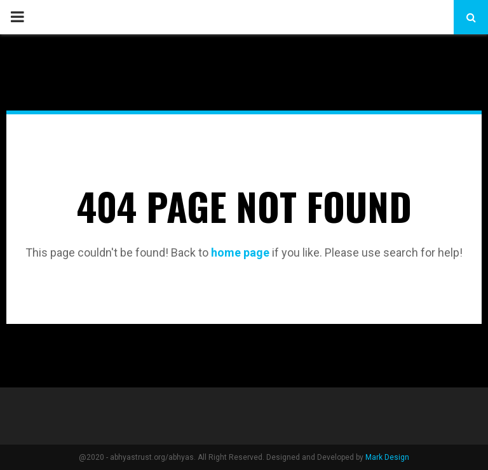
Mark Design (387, 457)
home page (240, 252)
